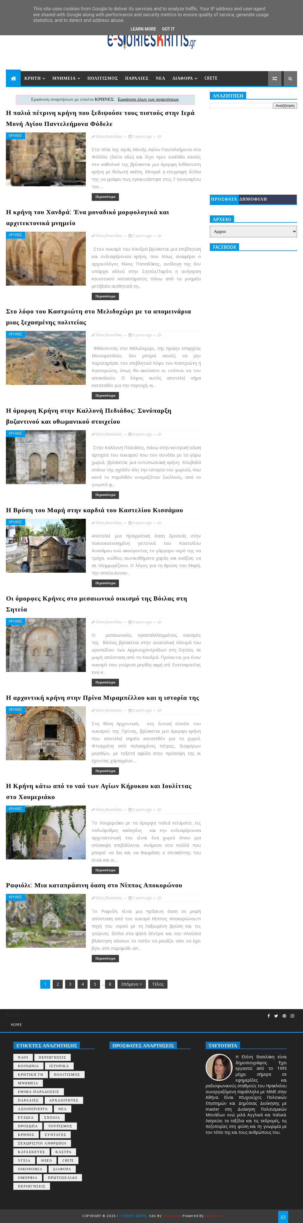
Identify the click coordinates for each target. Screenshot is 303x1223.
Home (16, 1024)
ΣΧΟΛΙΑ (52, 1117)
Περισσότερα (105, 197)
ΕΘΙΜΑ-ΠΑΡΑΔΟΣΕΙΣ (38, 1092)
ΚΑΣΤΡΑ (64, 1152)
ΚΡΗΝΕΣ (15, 135)
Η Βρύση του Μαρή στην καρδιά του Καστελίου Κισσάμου (94, 510)
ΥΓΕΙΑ (24, 1160)
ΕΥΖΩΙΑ (26, 1117)
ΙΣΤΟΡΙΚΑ (59, 1066)
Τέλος (158, 984)
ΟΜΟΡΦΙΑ (28, 1178)
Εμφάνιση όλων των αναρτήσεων (148, 99)
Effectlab (170, 1216)
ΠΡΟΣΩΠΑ (28, 1126)
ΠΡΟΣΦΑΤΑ (224, 199)
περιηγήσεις (32, 1186)
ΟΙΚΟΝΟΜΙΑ (30, 1169)
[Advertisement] (253, 152)
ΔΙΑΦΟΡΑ (183, 78)
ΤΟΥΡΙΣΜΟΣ (60, 1126)
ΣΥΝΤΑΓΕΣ (55, 1135)
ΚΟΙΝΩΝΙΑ (28, 1066)
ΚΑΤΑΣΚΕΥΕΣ (31, 1152)
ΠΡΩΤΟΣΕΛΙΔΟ (63, 1178)
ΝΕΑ (160, 78)
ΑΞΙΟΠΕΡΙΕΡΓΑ (33, 1109)
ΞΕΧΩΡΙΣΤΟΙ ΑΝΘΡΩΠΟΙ (42, 1143)
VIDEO (46, 1160)
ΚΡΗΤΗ (32, 78)
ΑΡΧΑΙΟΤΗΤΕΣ (63, 1100)
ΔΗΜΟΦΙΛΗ (253, 199)
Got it (168, 29)
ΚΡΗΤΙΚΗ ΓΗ (30, 1074)
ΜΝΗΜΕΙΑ (64, 78)
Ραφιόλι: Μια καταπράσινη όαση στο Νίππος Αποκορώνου (94, 885)
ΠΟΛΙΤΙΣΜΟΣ (102, 78)
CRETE (210, 78)
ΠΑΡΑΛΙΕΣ (137, 78)
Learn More (143, 29)
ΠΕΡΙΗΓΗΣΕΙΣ (52, 1057)
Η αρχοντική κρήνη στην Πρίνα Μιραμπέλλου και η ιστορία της (102, 698)
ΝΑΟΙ (23, 1057)
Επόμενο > (131, 984)
